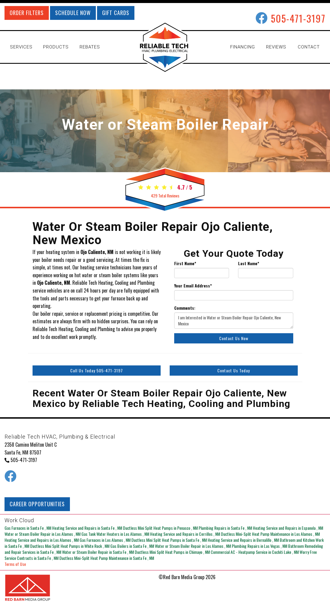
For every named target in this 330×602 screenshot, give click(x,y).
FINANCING (242, 47)
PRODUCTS (56, 47)
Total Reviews (165, 195)
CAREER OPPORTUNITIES (37, 504)
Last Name (248, 263)
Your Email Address (193, 286)
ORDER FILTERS (27, 13)
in (28, 528)
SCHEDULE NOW (73, 13)
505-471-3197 (298, 18)
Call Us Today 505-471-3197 (96, 370)
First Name (185, 263)
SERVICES (21, 47)
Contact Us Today (233, 370)
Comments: (184, 308)
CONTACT (309, 47)
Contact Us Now (233, 338)
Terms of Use (15, 564)
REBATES (90, 47)
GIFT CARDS (115, 13)
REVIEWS (276, 47)
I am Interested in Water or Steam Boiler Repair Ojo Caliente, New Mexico (233, 320)
